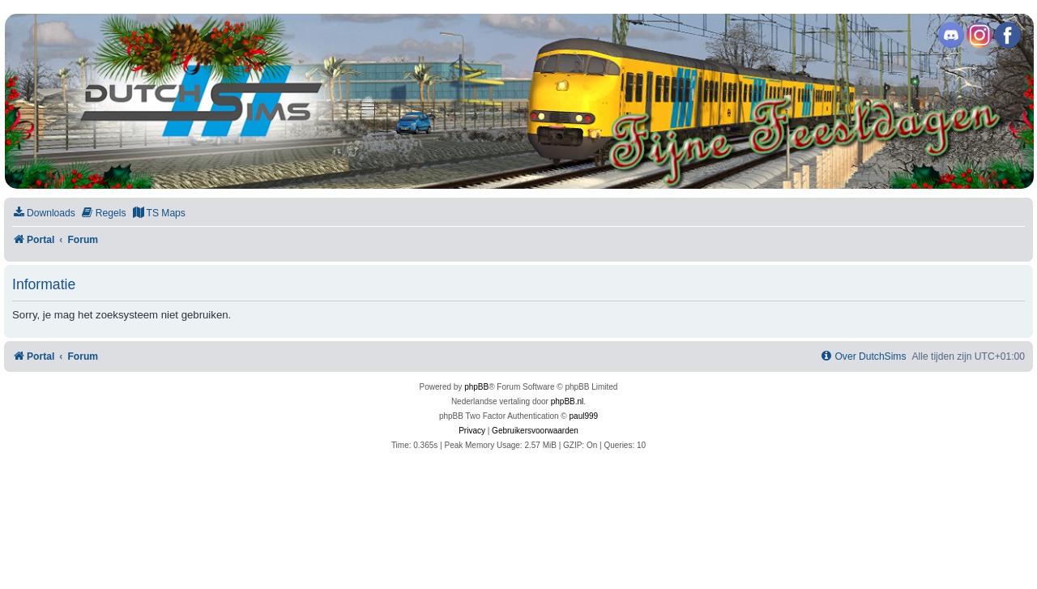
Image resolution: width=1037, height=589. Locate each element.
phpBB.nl (567, 401)
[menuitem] (43, 213)
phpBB (476, 386)
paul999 (584, 416)
